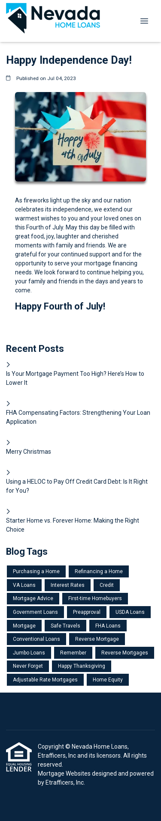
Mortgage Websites (65, 773)
